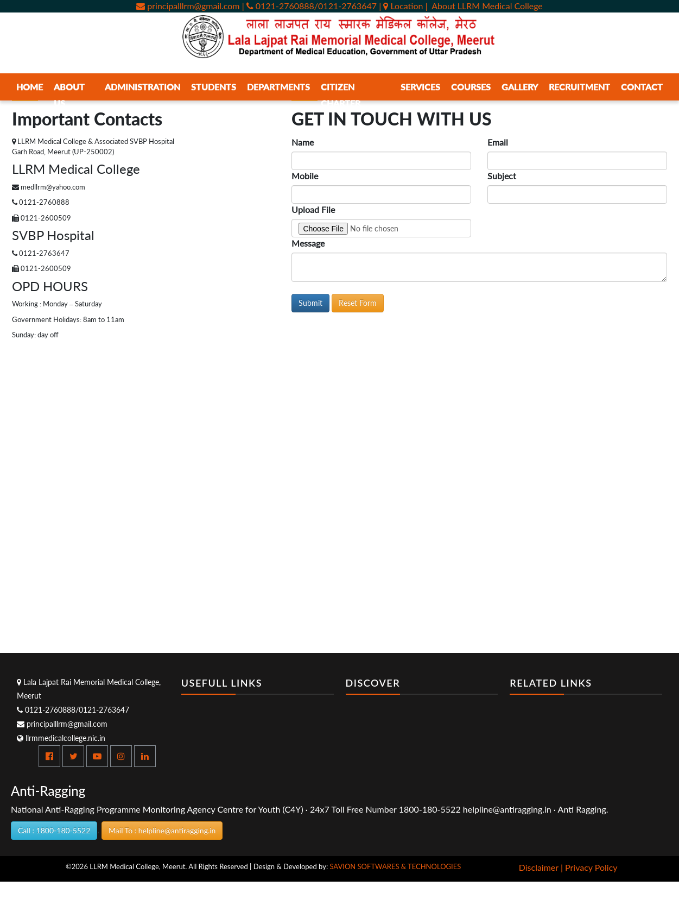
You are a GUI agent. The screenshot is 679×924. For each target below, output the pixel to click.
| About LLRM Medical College (484, 6)
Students (213, 86)
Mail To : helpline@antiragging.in (162, 830)
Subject (501, 176)
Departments (278, 86)
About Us (69, 94)
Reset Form (358, 302)
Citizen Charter (340, 94)
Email (497, 142)
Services (420, 86)
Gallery (520, 86)
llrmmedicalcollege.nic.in (61, 738)
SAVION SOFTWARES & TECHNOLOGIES (395, 866)
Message (308, 243)
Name (302, 142)
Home (29, 86)
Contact (642, 86)
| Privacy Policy (589, 867)
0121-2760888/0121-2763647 (73, 709)
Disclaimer (539, 867)
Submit (310, 302)
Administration (142, 86)
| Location (402, 6)
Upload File (313, 209)
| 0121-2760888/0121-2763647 (309, 6)
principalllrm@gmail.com (187, 6)
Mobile (304, 176)
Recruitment (579, 86)
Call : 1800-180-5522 (54, 830)
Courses (471, 86)
